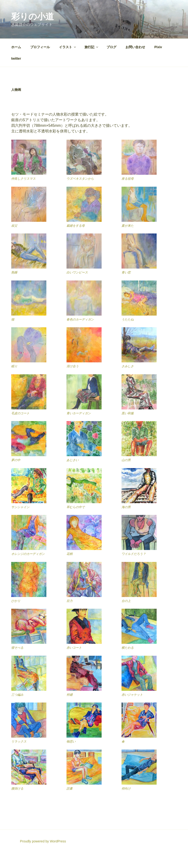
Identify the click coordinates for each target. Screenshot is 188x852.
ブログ (111, 47)
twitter (16, 58)
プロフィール (40, 47)
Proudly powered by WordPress (43, 841)
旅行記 (92, 47)
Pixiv (158, 47)
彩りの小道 (32, 16)
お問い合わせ (135, 47)
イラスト (68, 47)
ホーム (16, 47)
